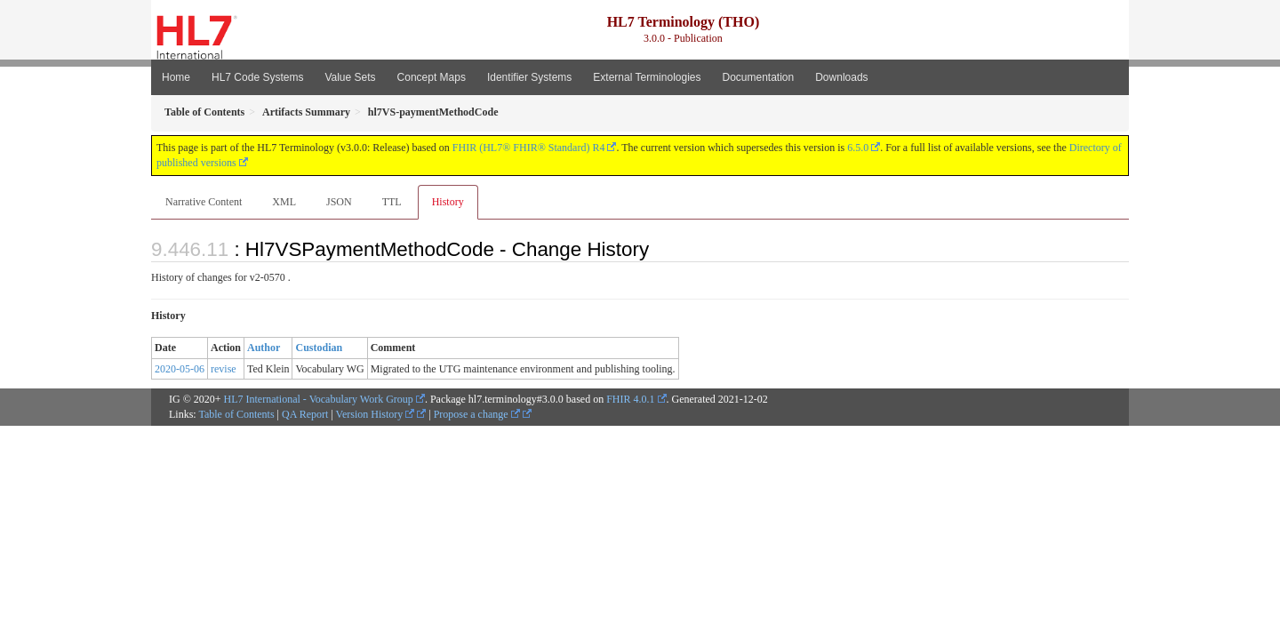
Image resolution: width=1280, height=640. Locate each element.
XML (284, 202)
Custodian (318, 347)
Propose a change (477, 414)
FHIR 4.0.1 (630, 399)
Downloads (841, 77)
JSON (339, 202)
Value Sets (349, 77)
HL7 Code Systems (257, 77)
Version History (375, 414)
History (448, 202)
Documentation (758, 77)
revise (223, 369)
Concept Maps (431, 77)
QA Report (305, 414)
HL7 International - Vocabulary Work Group (318, 399)
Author (263, 347)
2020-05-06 (179, 369)
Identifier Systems (529, 77)
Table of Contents (236, 414)
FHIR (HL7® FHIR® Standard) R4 (528, 147)
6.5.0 (857, 147)
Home (176, 77)
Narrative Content (203, 202)
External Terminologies (646, 77)
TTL (392, 202)
